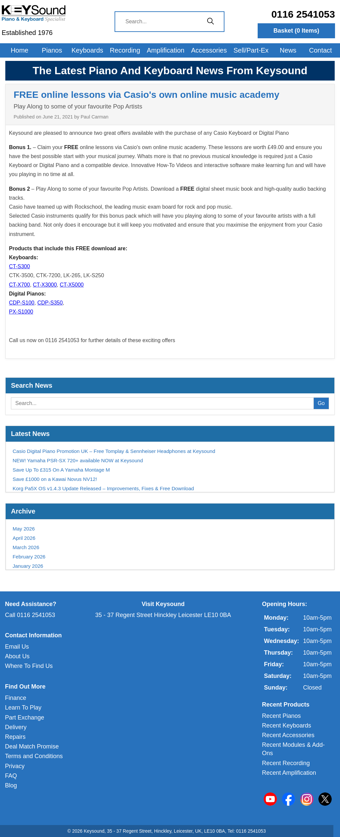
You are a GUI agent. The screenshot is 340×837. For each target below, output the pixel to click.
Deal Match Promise (32, 746)
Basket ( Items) (296, 30)
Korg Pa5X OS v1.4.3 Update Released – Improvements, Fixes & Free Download (103, 488)
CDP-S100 (21, 303)
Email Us (17, 646)
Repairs (15, 736)
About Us (17, 656)
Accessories (209, 50)
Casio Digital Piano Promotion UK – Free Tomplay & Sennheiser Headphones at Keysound (114, 451)
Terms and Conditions (34, 756)
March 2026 (26, 547)
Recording (125, 50)
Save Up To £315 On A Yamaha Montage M (61, 470)
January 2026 (28, 566)
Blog (11, 785)
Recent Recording (286, 763)
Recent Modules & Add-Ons (293, 748)
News (288, 50)
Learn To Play (23, 707)
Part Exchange (24, 717)
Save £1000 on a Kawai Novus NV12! (55, 479)
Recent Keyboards (286, 725)
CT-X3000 (45, 285)
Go (321, 403)
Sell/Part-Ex (251, 50)
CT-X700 (19, 285)
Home (19, 50)
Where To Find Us (29, 666)
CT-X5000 (72, 285)
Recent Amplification (289, 772)
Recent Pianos (281, 716)
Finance (15, 698)
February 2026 (29, 556)
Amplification (165, 50)
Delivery (16, 727)
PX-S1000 (21, 311)
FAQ (11, 775)
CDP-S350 (49, 303)
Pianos (52, 50)
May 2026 (24, 528)
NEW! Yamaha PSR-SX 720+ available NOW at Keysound (78, 460)
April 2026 (24, 538)
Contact (320, 50)
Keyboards (87, 50)
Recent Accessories (288, 735)
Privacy (15, 766)
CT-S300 (19, 266)
